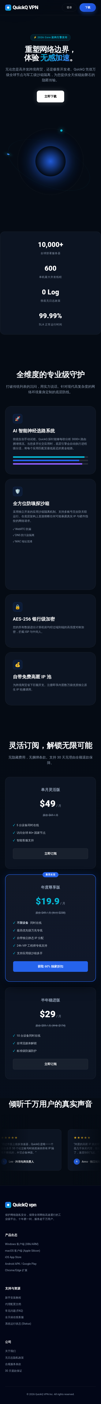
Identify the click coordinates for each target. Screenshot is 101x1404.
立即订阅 (50, 853)
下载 (87, 7)
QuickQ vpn (20, 1205)
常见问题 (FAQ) (14, 1310)
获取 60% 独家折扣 (50, 966)
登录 (69, 7)
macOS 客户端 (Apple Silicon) (22, 1250)
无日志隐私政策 (14, 1357)
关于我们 (10, 1351)
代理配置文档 (13, 1304)
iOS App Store (13, 1257)
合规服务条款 (13, 1364)
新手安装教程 (13, 1297)
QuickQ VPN (21, 8)
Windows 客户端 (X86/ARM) (22, 1244)
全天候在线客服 (14, 1317)
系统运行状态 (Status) (18, 1323)
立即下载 (50, 96)
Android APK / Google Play (21, 1263)
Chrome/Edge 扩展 (16, 1270)
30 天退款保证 (13, 1370)
